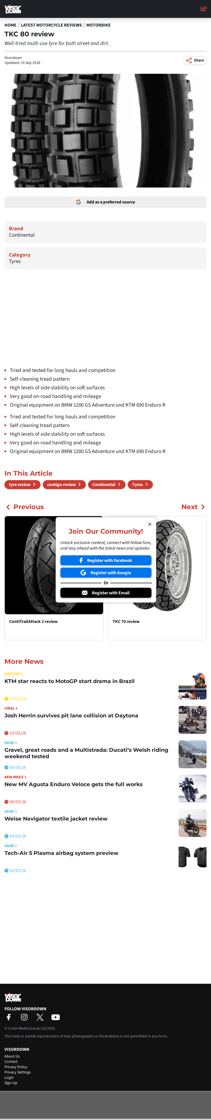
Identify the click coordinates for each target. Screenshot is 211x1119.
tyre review (19, 485)
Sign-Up (10, 1083)
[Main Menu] (203, 9)
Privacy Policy (15, 1067)
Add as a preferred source (105, 202)
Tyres (15, 261)
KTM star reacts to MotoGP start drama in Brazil (69, 681)
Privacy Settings (17, 1072)
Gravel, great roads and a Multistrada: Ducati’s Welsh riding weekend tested (86, 753)
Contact (11, 1062)
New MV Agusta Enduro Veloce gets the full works (73, 784)
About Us (12, 1056)
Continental (22, 235)
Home (10, 25)
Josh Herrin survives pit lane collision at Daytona (71, 715)
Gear (10, 743)
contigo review (61, 485)
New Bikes (15, 777)
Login (9, 1078)
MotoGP (13, 674)
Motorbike (98, 25)
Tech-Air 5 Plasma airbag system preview (61, 853)
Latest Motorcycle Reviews (51, 25)
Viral (11, 708)
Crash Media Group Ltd (27, 1028)
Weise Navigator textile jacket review (56, 818)
